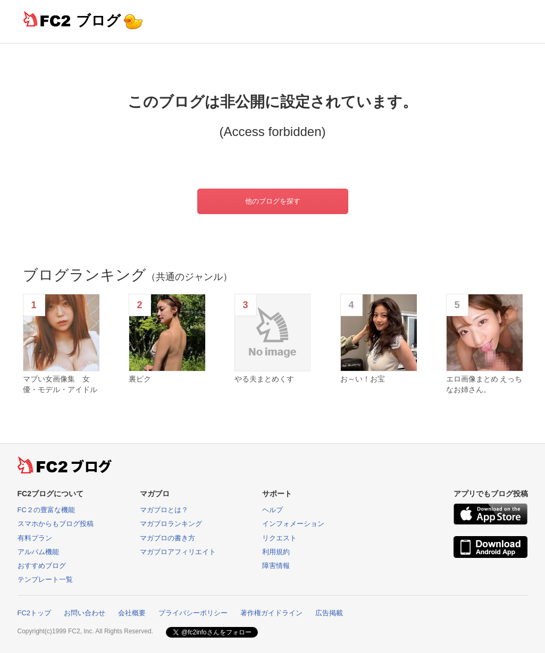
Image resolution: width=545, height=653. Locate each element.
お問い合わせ (84, 613)
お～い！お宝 (362, 379)
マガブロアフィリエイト (178, 552)
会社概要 (132, 613)
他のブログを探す (272, 201)
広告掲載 (329, 613)
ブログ (98, 20)
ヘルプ (272, 510)
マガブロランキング (171, 524)
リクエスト (279, 538)
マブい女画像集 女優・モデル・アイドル (60, 384)
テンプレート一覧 (45, 579)
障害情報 (276, 566)
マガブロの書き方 (167, 538)
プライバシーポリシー (193, 613)
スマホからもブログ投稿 (56, 524)
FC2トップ (35, 613)
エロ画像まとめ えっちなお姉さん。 (484, 384)
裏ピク (140, 379)
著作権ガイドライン (271, 613)
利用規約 (276, 552)
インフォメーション (293, 524)
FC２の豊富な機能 (46, 510)
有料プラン (35, 538)
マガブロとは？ (164, 510)
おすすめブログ (42, 566)
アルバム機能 (38, 552)
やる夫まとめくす (264, 379)
